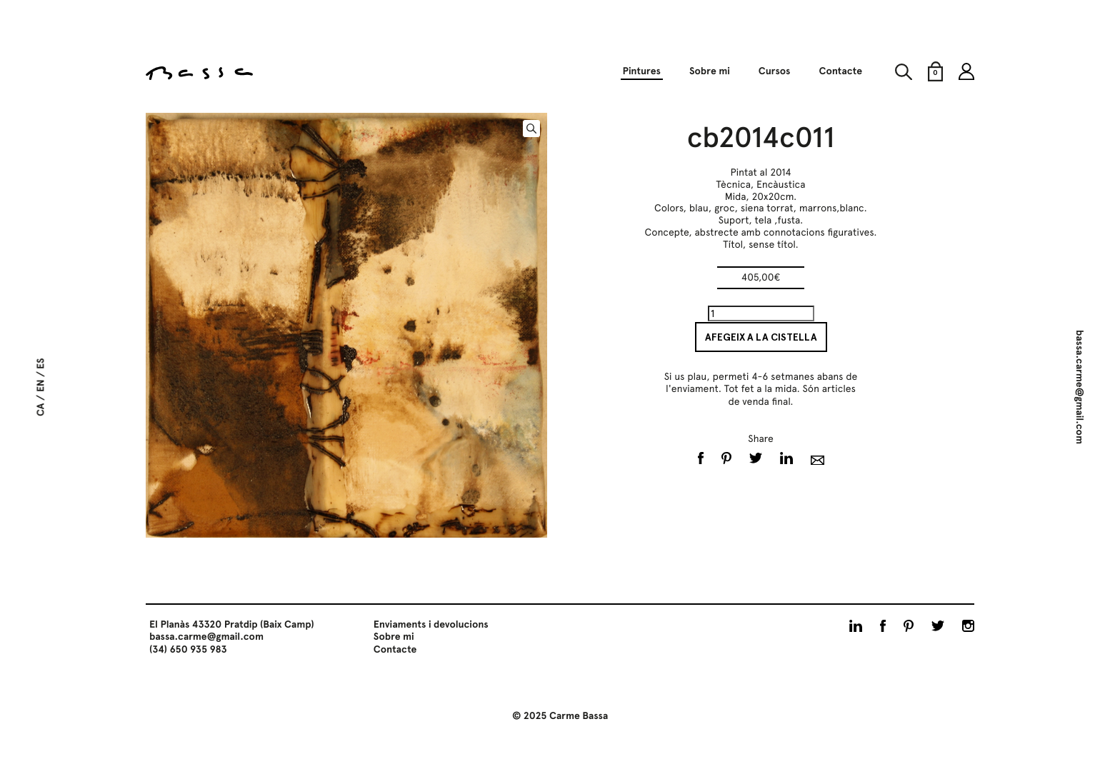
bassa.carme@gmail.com (1079, 387)
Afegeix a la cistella (761, 337)
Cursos (775, 71)
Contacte (840, 71)
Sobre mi (709, 71)
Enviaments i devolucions (431, 624)
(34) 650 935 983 (188, 649)
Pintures (641, 71)
